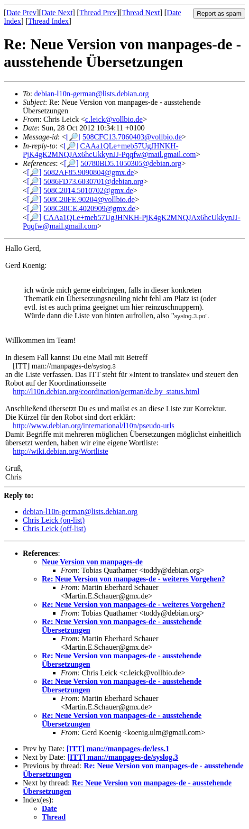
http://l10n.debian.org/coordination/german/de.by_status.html (106, 391)
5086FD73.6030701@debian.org (94, 181)
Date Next (57, 13)
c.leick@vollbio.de (114, 119)
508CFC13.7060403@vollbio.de (132, 137)
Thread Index (48, 21)
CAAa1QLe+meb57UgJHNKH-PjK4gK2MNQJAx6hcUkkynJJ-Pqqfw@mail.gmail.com (109, 150)
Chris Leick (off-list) (54, 529)
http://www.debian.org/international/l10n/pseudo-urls (94, 426)
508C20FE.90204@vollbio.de (89, 199)
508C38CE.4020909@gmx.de (89, 208)
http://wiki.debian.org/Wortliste (60, 451)
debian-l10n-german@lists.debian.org (91, 94)
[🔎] (73, 137)
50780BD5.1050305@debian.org (131, 163)
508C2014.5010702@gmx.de (88, 190)
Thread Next (141, 13)
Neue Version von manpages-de (92, 562)
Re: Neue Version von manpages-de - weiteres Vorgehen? (133, 579)
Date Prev (21, 13)
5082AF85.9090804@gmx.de (89, 172)
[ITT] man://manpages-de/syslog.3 (122, 757)
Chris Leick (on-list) (54, 520)
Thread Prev (98, 13)
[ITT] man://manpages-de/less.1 (117, 749)
